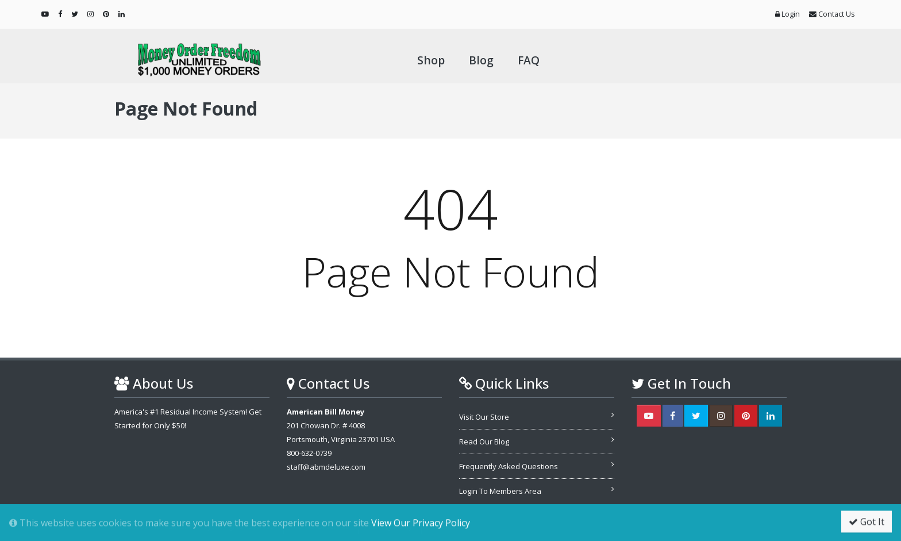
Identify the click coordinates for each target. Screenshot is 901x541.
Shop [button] (431, 60)
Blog (481, 60)
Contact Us (832, 14)
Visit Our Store (484, 417)
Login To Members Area (500, 491)
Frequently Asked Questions (508, 466)
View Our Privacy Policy (420, 523)
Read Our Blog (484, 441)
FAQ (529, 60)
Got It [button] (866, 522)
